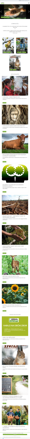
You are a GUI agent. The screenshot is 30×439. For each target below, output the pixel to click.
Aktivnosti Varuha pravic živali (5, 17)
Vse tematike (24, 52)
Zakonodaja (9, 52)
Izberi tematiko (19, 52)
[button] (1, 12)
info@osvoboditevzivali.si (25, 0)
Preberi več (4, 102)
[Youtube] (20, 0)
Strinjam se (15, 434)
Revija (11, 69)
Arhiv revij (14, 69)
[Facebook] (19, 0)
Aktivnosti (5, 52)
